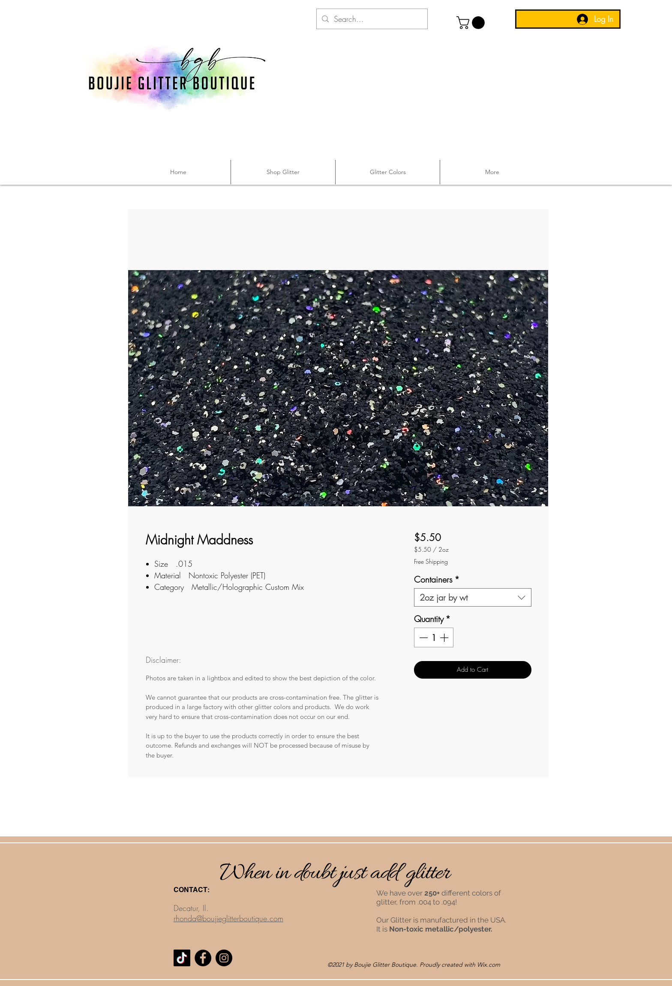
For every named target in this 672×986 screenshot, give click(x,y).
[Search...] (371, 19)
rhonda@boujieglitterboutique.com (228, 918)
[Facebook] (203, 958)
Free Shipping (431, 561)
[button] (472, 22)
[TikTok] (182, 958)
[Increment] (445, 637)
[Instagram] (224, 958)
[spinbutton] (434, 637)
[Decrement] (422, 637)
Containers (436, 579)
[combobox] (472, 597)
